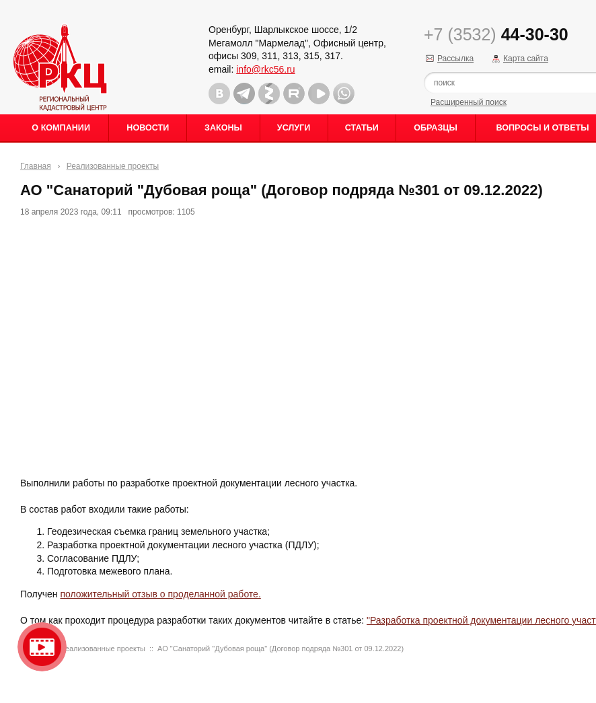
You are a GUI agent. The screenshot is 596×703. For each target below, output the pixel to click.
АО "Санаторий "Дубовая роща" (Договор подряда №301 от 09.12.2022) (280, 648)
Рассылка (455, 58)
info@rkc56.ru (265, 69)
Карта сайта (525, 58)
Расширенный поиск (469, 102)
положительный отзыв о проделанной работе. (160, 594)
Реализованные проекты (113, 166)
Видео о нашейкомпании (42, 646)
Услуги (293, 128)
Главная (35, 166)
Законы (223, 128)
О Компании (61, 128)
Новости (147, 128)
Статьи (362, 128)
